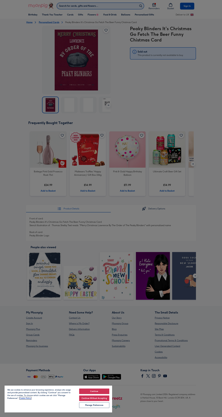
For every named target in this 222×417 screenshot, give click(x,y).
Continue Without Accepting (94, 398)
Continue (94, 391)
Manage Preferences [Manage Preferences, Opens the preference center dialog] (94, 405)
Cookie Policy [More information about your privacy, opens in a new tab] (25, 398)
